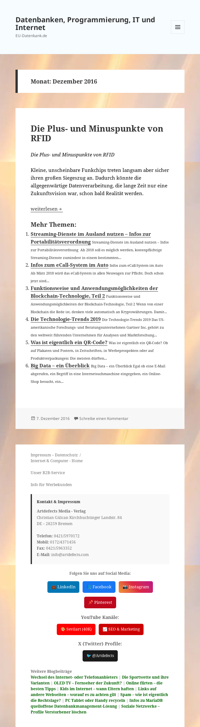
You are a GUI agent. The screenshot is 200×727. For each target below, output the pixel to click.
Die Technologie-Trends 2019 (66, 319)
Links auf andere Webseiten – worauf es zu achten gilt (93, 689)
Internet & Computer (49, 460)
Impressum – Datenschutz (54, 455)
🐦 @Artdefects (100, 654)
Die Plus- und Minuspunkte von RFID (97, 133)
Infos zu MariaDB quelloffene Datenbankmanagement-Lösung (97, 701)
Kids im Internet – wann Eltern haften (97, 687)
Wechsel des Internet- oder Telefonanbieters (74, 675)
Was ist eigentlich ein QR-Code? (69, 342)
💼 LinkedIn (63, 587)
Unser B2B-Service (48, 472)
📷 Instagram (136, 587)
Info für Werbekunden (51, 484)
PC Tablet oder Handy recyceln (95, 698)
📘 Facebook (99, 587)
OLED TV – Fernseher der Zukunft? (88, 681)
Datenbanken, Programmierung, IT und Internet (85, 23)
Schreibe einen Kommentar (103, 418)
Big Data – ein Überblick (60, 365)
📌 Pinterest (100, 601)
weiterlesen (47, 208)
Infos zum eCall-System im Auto (69, 265)
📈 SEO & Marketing (121, 628)
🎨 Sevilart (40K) (76, 628)
